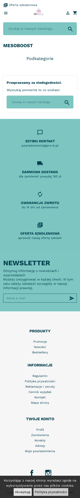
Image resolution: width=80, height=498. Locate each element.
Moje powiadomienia (40, 451)
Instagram (48, 473)
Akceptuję (23, 492)
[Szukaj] (40, 28)
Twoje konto (40, 419)
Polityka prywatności (51, 492)
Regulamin (40, 376)
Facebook (32, 473)
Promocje (40, 341)
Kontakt (40, 397)
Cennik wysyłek (40, 392)
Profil (40, 429)
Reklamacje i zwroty (40, 386)
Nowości (40, 347)
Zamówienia (40, 435)
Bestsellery (40, 352)
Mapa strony (40, 402)
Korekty (40, 440)
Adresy (40, 445)
